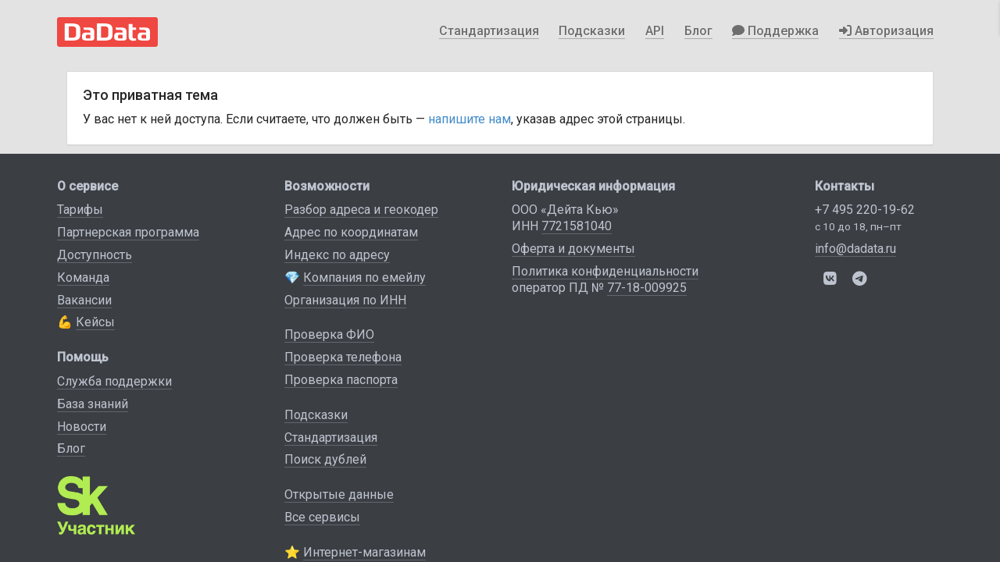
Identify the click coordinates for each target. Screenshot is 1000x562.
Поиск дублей (325, 459)
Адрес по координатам (351, 232)
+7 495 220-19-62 (865, 209)
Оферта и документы (573, 248)
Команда (83, 277)
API (654, 30)
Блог (698, 30)
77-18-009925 (647, 287)
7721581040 (576, 226)
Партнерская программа (128, 232)
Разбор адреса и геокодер (361, 209)
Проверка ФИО (329, 334)
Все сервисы (322, 517)
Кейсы (95, 322)
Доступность (94, 254)
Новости (81, 426)
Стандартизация (489, 30)
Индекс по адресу (337, 254)
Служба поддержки (114, 381)
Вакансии (84, 300)
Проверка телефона (343, 357)
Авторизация (886, 30)
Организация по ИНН (345, 300)
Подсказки (592, 30)
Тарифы (80, 209)
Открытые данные (339, 494)
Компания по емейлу (364, 277)
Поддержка (775, 30)
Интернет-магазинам (364, 552)
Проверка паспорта (341, 379)
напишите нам (469, 119)
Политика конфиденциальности (605, 271)
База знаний (92, 404)
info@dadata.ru (855, 248)
